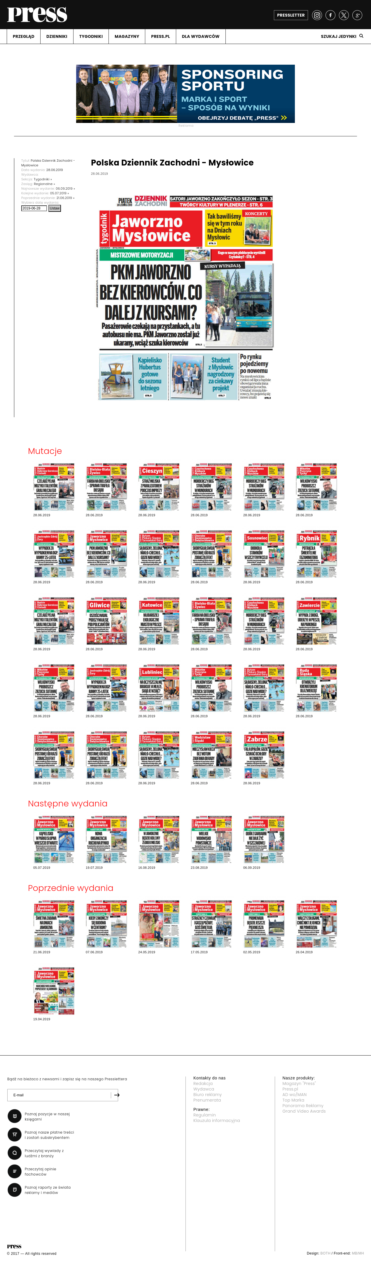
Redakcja (203, 1083)
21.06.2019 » (66, 197)
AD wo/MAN (295, 1094)
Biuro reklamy (207, 1094)
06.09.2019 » (65, 188)
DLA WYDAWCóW (201, 36)
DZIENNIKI (56, 36)
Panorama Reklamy (303, 1106)
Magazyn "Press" (299, 1083)
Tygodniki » (43, 179)
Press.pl (290, 1089)
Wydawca (203, 1089)
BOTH (326, 1253)
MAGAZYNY (127, 36)
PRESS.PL (160, 36)
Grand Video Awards (304, 1111)
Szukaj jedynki (338, 36)
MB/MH (358, 1253)
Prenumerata (207, 1100)
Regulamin (204, 1115)
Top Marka (293, 1100)
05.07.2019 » (59, 193)
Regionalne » (44, 184)
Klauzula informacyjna (216, 1120)
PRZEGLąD (23, 36)
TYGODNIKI (91, 36)
